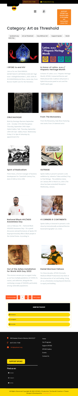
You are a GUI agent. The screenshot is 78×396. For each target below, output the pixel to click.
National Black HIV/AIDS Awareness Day (19, 220)
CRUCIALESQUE (14, 117)
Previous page (11, 297)
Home (44, 338)
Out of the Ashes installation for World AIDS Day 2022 (21, 270)
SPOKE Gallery (47, 349)
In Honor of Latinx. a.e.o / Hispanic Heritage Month (52, 68)
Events (44, 352)
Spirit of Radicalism (17, 169)
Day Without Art (42, 36)
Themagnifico (46, 393)
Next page (36, 297)
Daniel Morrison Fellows (52, 269)
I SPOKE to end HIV (16, 67)
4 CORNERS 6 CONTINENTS (53, 219)
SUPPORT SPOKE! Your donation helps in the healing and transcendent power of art (64, 17)
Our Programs (46, 342)
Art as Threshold (27, 36)
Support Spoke (57, 36)
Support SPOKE (47, 345)
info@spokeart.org (16, 347)
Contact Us (45, 356)
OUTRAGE (45, 169)
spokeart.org (14, 36)
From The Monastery (50, 117)
